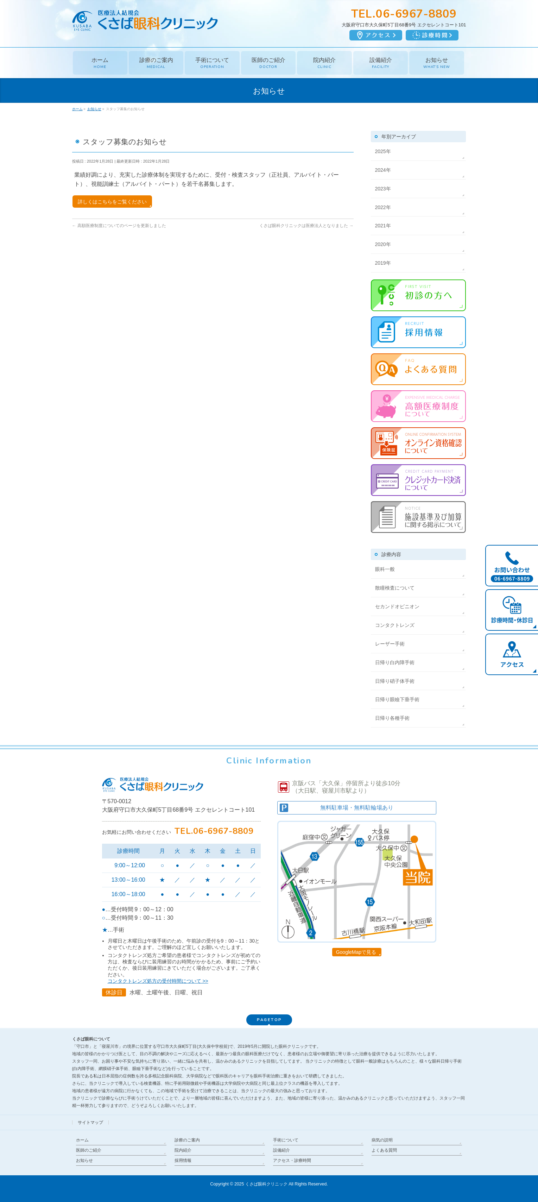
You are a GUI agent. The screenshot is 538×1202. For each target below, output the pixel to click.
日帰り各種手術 (392, 718)
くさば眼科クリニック (266, 1184)
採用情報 (183, 1160)
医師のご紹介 (88, 1150)
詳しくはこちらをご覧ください (112, 201)
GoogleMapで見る (356, 952)
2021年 (383, 225)
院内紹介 (183, 1150)
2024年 (383, 170)
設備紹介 (281, 1150)
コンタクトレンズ (394, 625)
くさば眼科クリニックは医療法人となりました (306, 225)
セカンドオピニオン (397, 606)
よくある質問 (384, 1150)
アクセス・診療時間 (292, 1160)
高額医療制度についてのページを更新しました (119, 225)
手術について (285, 1140)
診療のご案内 (187, 1140)
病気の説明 (382, 1140)
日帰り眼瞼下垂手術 (397, 699)
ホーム (82, 1140)
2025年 (383, 151)
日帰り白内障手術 (394, 662)
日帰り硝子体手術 (394, 681)
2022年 (383, 207)
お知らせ (84, 1160)
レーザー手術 (390, 644)
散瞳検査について (394, 588)
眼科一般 (385, 569)
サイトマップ (90, 1122)
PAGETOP (269, 1019)
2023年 (383, 188)
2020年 (383, 244)
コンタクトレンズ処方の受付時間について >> (158, 981)
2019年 (383, 263)
